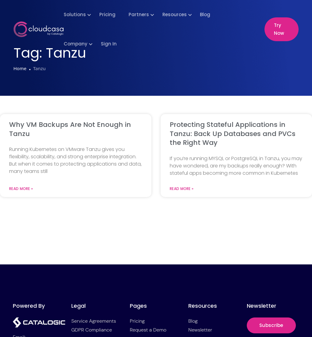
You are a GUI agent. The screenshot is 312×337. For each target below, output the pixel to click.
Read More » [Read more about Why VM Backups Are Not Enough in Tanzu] (21, 189)
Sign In (109, 44)
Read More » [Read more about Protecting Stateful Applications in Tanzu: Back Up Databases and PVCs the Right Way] (181, 189)
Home (20, 68)
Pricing (107, 14)
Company (75, 44)
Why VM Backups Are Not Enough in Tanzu (70, 129)
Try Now (279, 29)
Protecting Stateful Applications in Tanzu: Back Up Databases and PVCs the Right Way (233, 133)
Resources (174, 14)
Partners (139, 14)
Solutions (75, 14)
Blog (205, 14)
